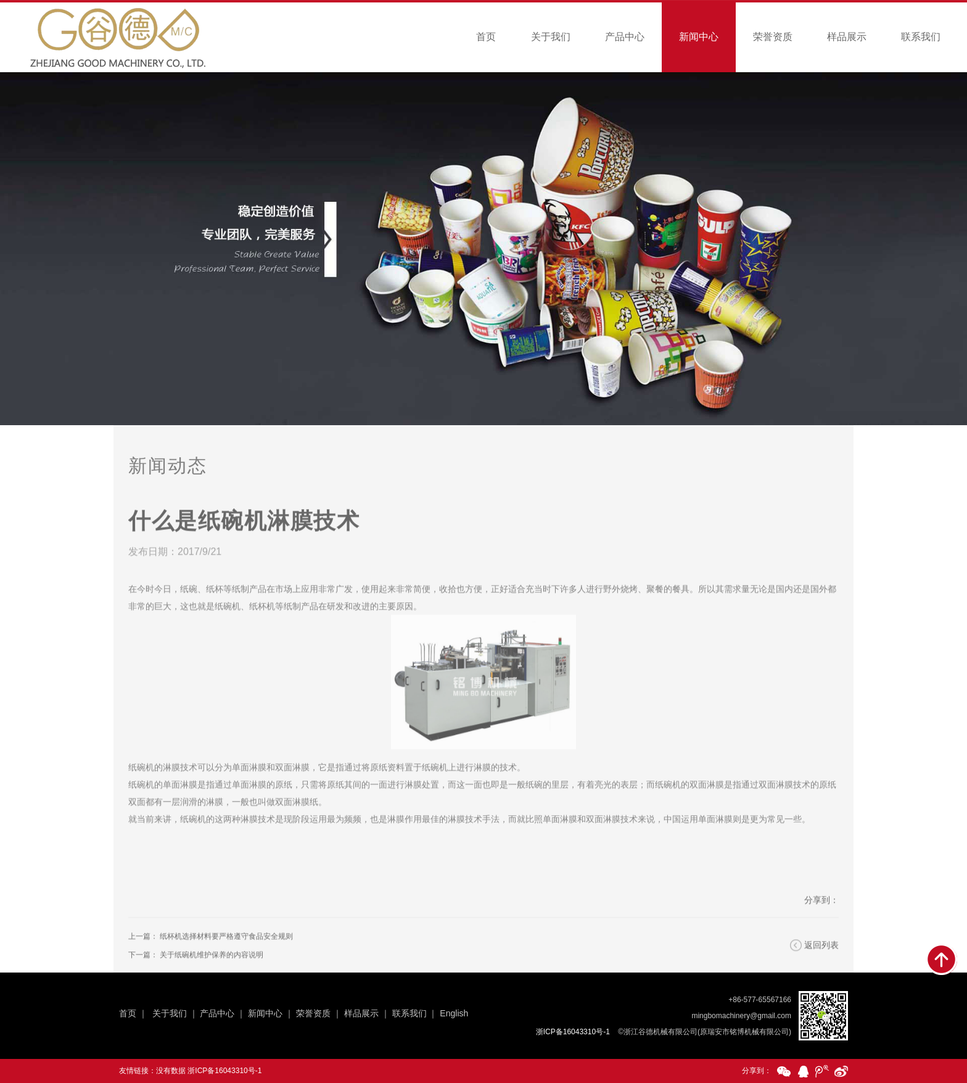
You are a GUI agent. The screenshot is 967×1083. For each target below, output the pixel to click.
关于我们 (550, 36)
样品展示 (846, 36)
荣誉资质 (772, 36)
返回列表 (821, 960)
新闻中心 (698, 36)
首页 (486, 36)
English (454, 1013)
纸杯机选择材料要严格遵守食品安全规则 (226, 951)
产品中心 (624, 36)
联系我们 (920, 36)
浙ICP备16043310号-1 (224, 1070)
